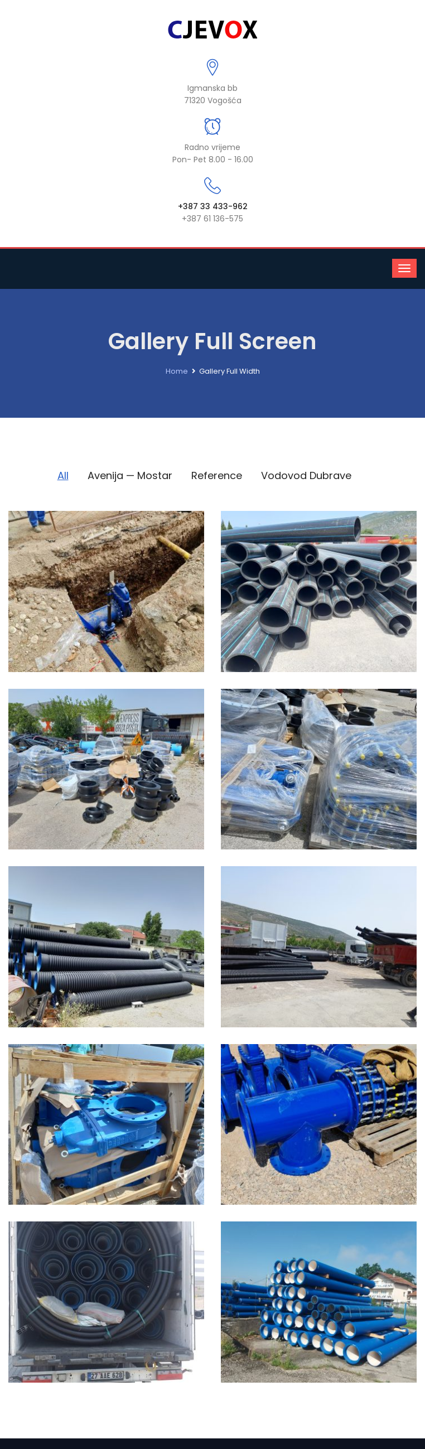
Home (177, 371)
